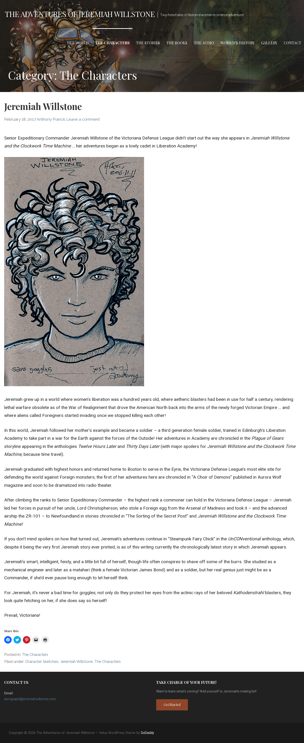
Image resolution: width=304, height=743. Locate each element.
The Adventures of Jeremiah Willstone (80, 14)
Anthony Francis (51, 119)
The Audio (204, 42)
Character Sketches (42, 661)
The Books (176, 42)
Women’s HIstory (238, 42)
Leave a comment (83, 119)
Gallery (269, 42)
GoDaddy (147, 733)
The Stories (148, 42)
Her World (78, 42)
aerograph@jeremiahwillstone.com (30, 699)
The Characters (112, 42)
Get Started (172, 704)
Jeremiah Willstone (43, 106)
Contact (292, 42)
